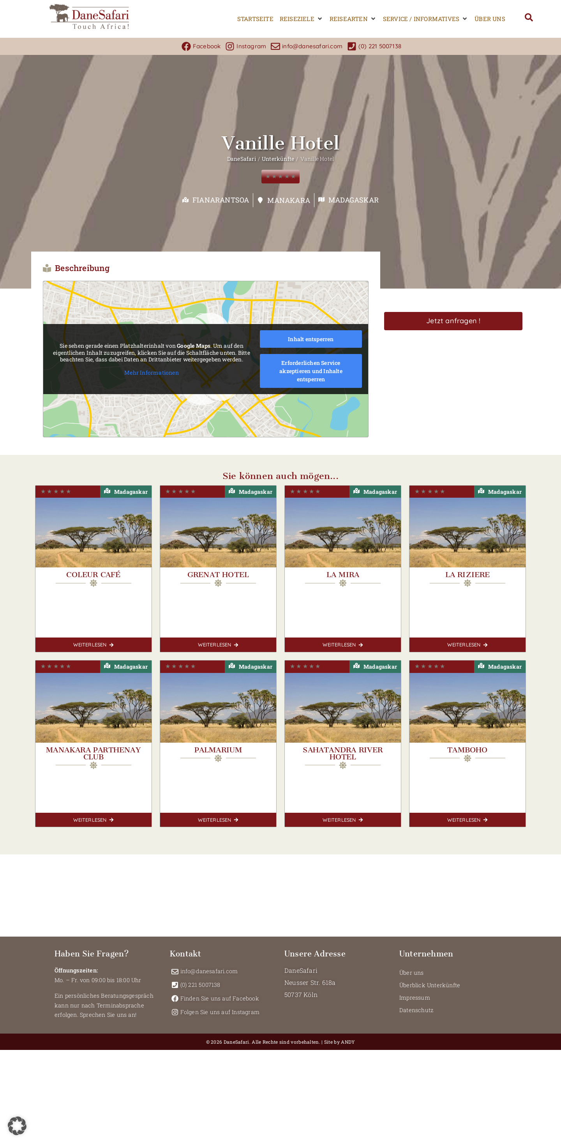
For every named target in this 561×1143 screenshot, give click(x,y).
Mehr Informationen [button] (151, 372)
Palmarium (218, 749)
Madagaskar (353, 199)
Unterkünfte (278, 158)
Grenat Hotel (218, 574)
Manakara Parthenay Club (93, 753)
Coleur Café (93, 574)
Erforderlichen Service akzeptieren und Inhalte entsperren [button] (310, 371)
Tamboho (467, 749)
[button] (301, 19)
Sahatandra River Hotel (343, 753)
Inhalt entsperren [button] (310, 339)
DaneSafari (241, 158)
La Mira (342, 574)
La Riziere (467, 574)
